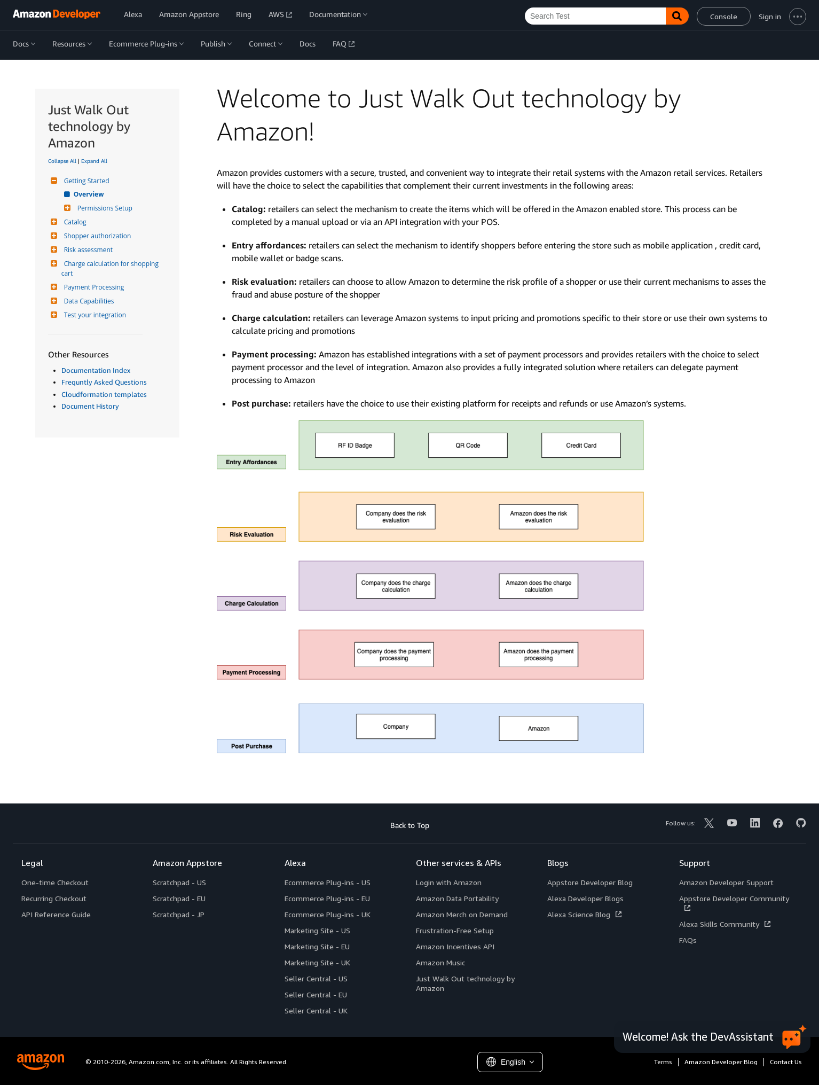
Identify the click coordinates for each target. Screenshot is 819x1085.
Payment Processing (92, 287)
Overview (89, 194)
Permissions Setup (103, 208)
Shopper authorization (96, 235)
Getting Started (85, 180)
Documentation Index (95, 370)
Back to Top (409, 825)
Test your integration (93, 314)
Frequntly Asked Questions (104, 382)
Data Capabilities (87, 301)
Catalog (73, 222)
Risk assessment (87, 249)
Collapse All (62, 161)
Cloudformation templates (104, 394)
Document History (90, 406)
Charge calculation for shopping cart (110, 268)
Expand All (94, 161)
